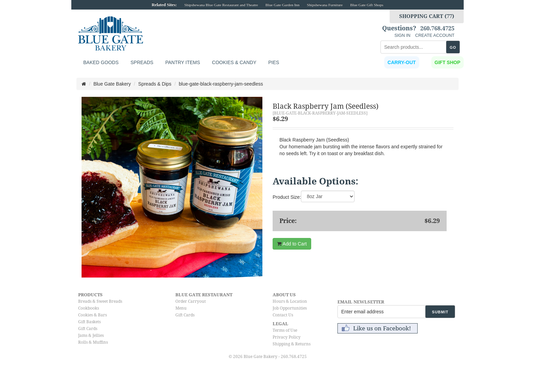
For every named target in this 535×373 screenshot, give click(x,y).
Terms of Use (285, 330)
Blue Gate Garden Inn (282, 5)
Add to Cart (292, 244)
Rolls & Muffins (93, 342)
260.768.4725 (437, 28)
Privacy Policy (287, 337)
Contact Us (283, 315)
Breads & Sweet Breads (100, 301)
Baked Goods (100, 62)
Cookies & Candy (234, 62)
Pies (273, 62)
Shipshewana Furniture (325, 5)
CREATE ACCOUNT (434, 35)
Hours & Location (290, 301)
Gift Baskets (89, 321)
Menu (181, 308)
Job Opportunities (290, 308)
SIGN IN (402, 35)
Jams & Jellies (91, 335)
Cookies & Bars (92, 315)
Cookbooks (88, 308)
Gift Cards (87, 328)
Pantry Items (182, 62)
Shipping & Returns (291, 344)
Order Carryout (190, 301)
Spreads (141, 62)
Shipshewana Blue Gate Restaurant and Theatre (221, 5)
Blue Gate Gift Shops (366, 5)
